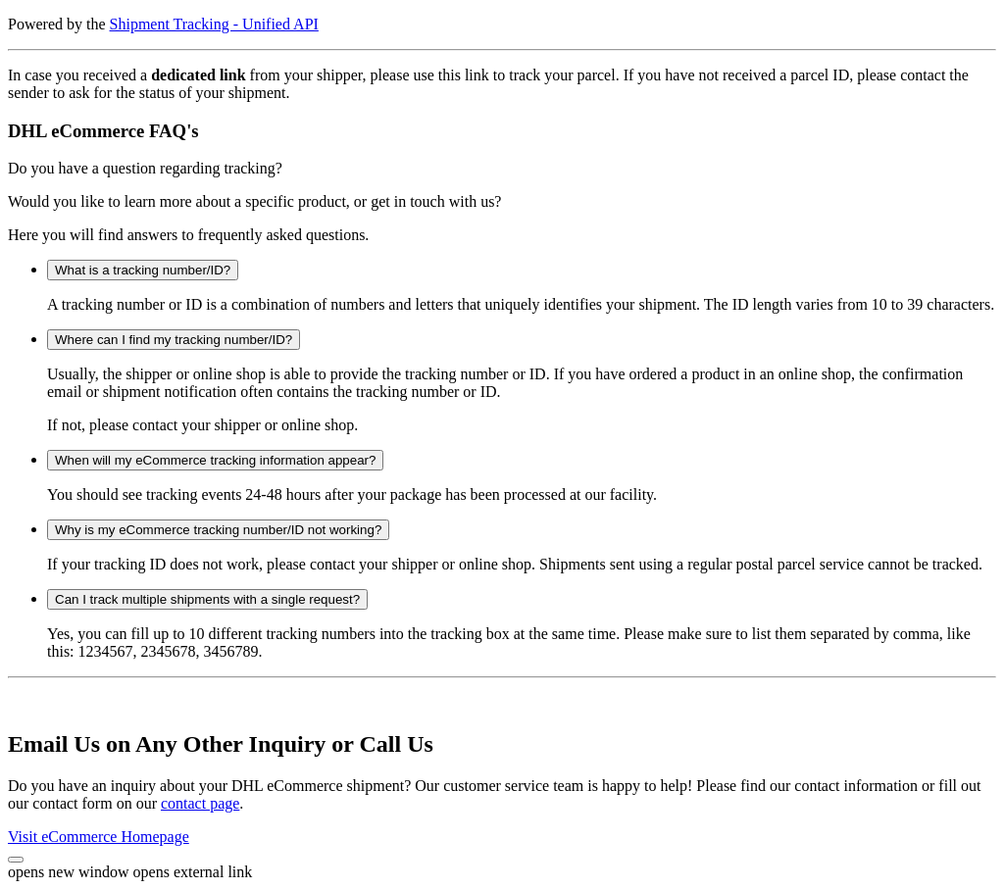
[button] (16, 860)
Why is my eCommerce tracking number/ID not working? (218, 529)
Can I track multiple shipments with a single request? (207, 599)
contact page (200, 803)
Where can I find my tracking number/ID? (173, 339)
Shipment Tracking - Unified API (214, 24)
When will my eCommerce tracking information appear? (215, 460)
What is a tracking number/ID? (142, 270)
